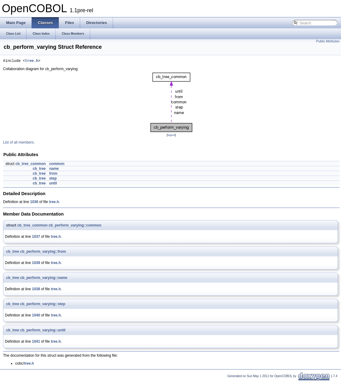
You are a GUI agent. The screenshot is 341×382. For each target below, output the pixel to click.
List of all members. (19, 143)
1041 (36, 342)
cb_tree (39, 169)
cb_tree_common (31, 164)
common (56, 164)
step (53, 179)
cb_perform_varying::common (74, 226)
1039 (36, 264)
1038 (36, 290)
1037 (36, 237)
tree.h (31, 61)
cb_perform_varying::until (43, 331)
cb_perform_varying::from (43, 252)
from (53, 174)
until (53, 184)
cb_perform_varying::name (43, 279)
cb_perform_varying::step (42, 305)
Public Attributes (327, 41)
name (54, 169)
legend (171, 135)
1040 (36, 316)
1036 (34, 203)
